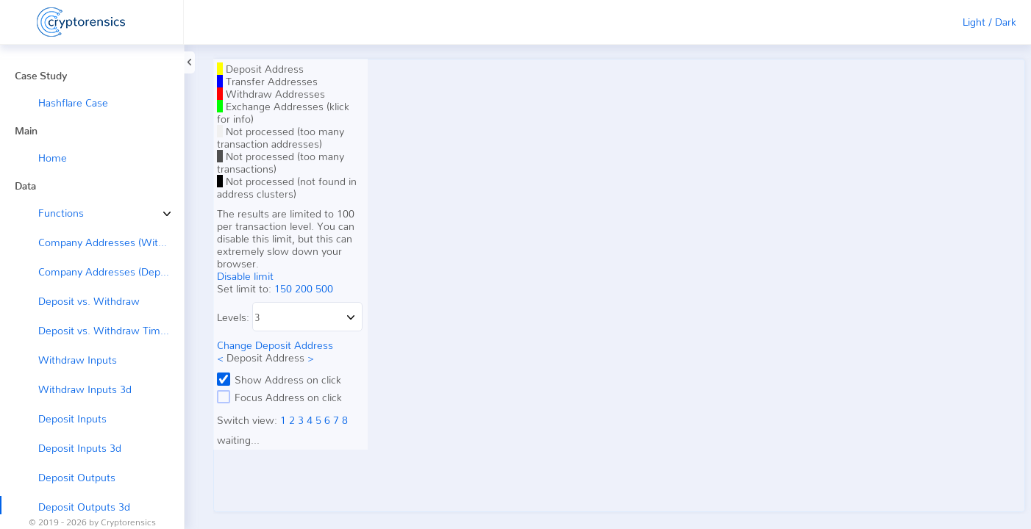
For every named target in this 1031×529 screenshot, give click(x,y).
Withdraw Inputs (77, 359)
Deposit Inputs (72, 418)
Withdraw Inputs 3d (85, 389)
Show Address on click (279, 379)
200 (304, 288)
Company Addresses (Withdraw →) (111, 242)
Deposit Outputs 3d (84, 506)
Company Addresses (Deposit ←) (111, 271)
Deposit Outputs (76, 477)
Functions (50, 212)
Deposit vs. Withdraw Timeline (110, 330)
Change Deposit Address (275, 345)
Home (52, 157)
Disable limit (245, 276)
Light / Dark (989, 21)
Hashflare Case (73, 102)
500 (324, 288)
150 (283, 288)
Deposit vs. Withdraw (89, 301)
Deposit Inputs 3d (79, 448)
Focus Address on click (279, 396)
